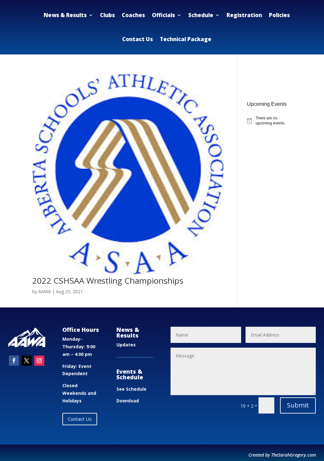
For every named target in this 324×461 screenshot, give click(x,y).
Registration (244, 15)
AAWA (44, 291)
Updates (126, 345)
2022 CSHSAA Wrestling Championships (107, 280)
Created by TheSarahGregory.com (282, 455)
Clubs (107, 15)
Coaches (133, 15)
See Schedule (131, 389)
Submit (298, 405)
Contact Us (137, 39)
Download (127, 401)
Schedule (200, 15)
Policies (279, 15)
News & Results (65, 15)
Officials (163, 15)
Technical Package (185, 39)
